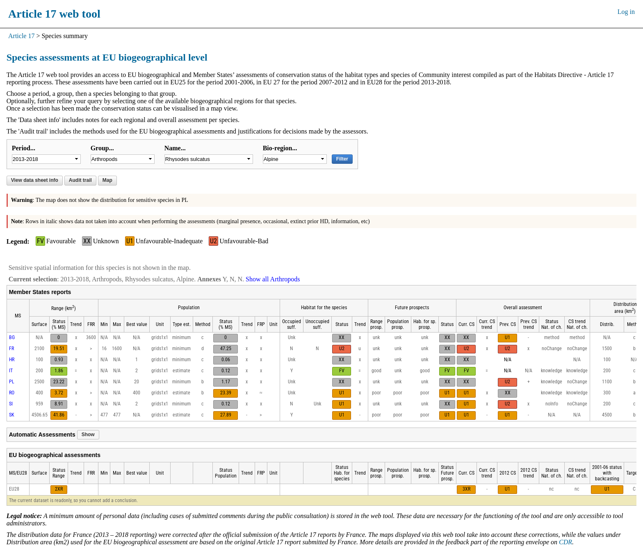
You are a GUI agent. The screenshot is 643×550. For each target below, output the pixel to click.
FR (11, 348)
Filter (342, 159)
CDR (565, 542)
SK (11, 415)
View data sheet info (34, 180)
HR (11, 359)
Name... (175, 148)
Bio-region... (280, 148)
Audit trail (80, 180)
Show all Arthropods (273, 279)
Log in (626, 11)
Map (107, 180)
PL (11, 382)
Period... (23, 148)
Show (88, 434)
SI (11, 404)
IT (11, 370)
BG (12, 337)
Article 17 (21, 35)
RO (11, 393)
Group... (102, 148)
